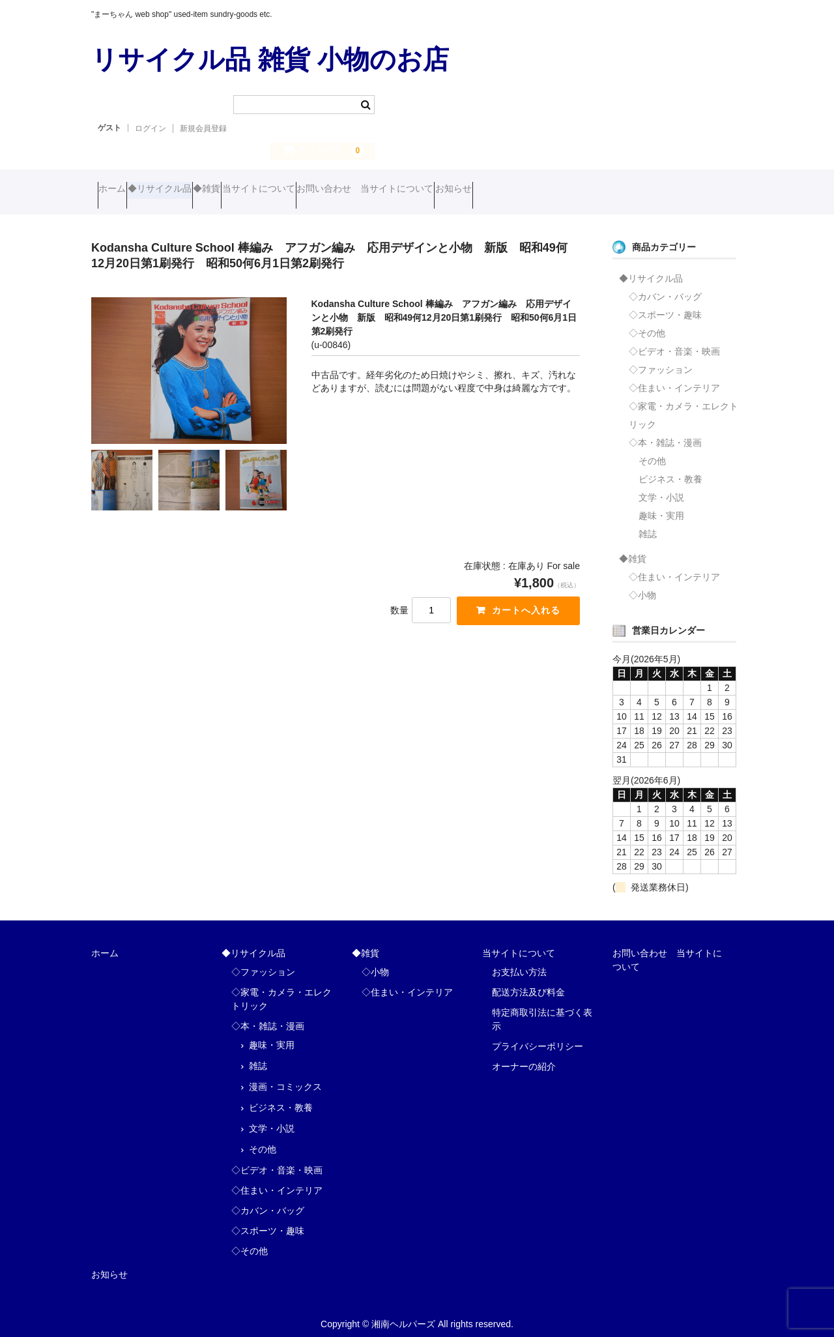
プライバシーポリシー (537, 1036)
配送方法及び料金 (528, 982)
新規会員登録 (203, 128)
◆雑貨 (263, 190)
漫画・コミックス (285, 1076)
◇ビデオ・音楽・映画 (674, 341)
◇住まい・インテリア (674, 377)
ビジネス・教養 (670, 468)
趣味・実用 (661, 505)
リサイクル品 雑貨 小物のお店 (270, 59)
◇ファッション (661, 359)
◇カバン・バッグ (665, 286)
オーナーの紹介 (524, 1056)
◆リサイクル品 (191, 190)
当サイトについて (340, 190)
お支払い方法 (519, 961)
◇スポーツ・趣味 (665, 304)
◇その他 (647, 322)
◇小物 (642, 585)
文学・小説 (661, 487)
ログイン (150, 128)
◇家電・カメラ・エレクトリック (683, 404)
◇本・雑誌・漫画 (665, 432)
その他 (652, 450)
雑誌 (648, 523)
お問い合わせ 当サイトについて (471, 190)
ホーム (118, 190)
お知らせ (585, 190)
